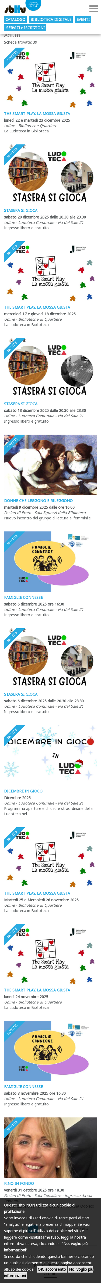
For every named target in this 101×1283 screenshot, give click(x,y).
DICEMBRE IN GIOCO (23, 791)
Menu (93, 8)
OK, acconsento (52, 1269)
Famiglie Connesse (23, 597)
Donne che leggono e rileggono (38, 500)
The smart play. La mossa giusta (37, 113)
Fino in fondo (19, 1183)
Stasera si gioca (20, 210)
